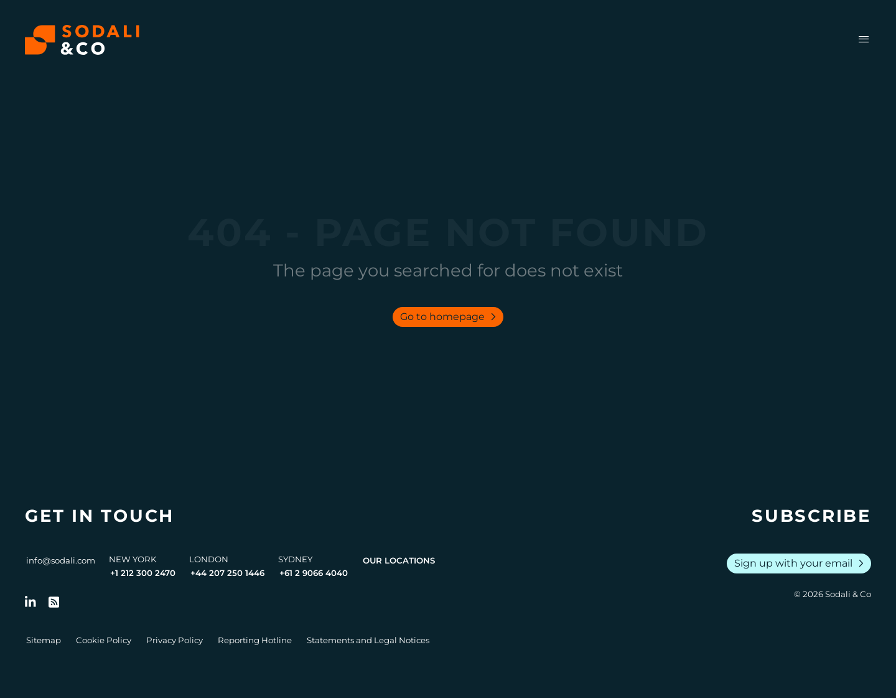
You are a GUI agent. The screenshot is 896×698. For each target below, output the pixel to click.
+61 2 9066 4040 (313, 573)
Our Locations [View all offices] (399, 560)
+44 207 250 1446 (227, 573)
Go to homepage (450, 317)
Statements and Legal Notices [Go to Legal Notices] (368, 640)
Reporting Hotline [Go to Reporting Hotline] (255, 640)
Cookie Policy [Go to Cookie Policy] (103, 640)
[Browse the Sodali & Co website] (82, 40)
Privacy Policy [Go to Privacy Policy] (174, 640)
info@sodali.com (60, 560)
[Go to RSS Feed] (54, 602)
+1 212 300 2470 (142, 573)
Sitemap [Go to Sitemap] (43, 640)
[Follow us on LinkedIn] (30, 602)
